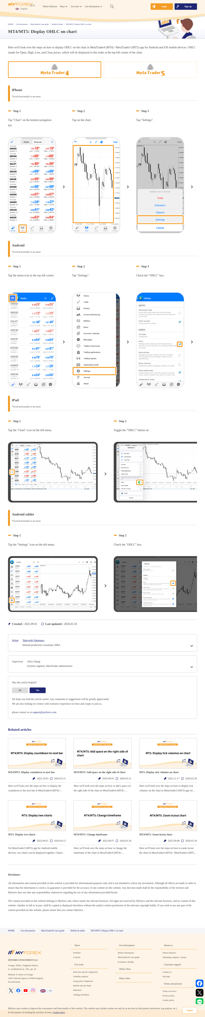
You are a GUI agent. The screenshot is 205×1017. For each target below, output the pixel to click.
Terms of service (169, 991)
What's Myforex (50, 6)
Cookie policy (59, 1012)
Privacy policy (169, 995)
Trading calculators (81, 994)
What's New (125, 969)
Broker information (126, 953)
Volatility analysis (80, 976)
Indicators (77, 990)
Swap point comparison (83, 981)
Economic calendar (126, 962)
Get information (127, 945)
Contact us (167, 972)
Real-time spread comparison (85, 972)
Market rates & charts (82, 985)
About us (168, 945)
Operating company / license (174, 957)
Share (77, 945)
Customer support (172, 964)
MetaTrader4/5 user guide (128, 957)
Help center (124, 978)
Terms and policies (173, 983)
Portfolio (77, 953)
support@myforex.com (44, 712)
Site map (166, 976)
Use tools (78, 964)
